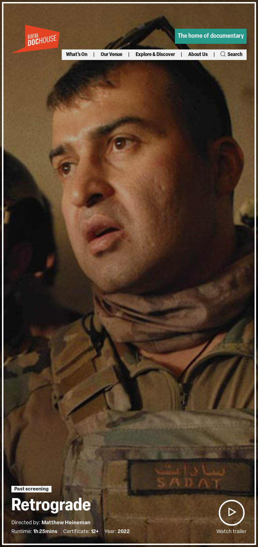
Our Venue (111, 54)
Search (231, 54)
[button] (231, 512)
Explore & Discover (155, 54)
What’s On (76, 54)
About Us (198, 54)
